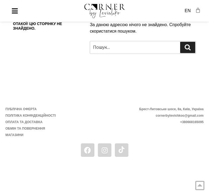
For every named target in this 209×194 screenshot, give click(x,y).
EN (188, 10)
